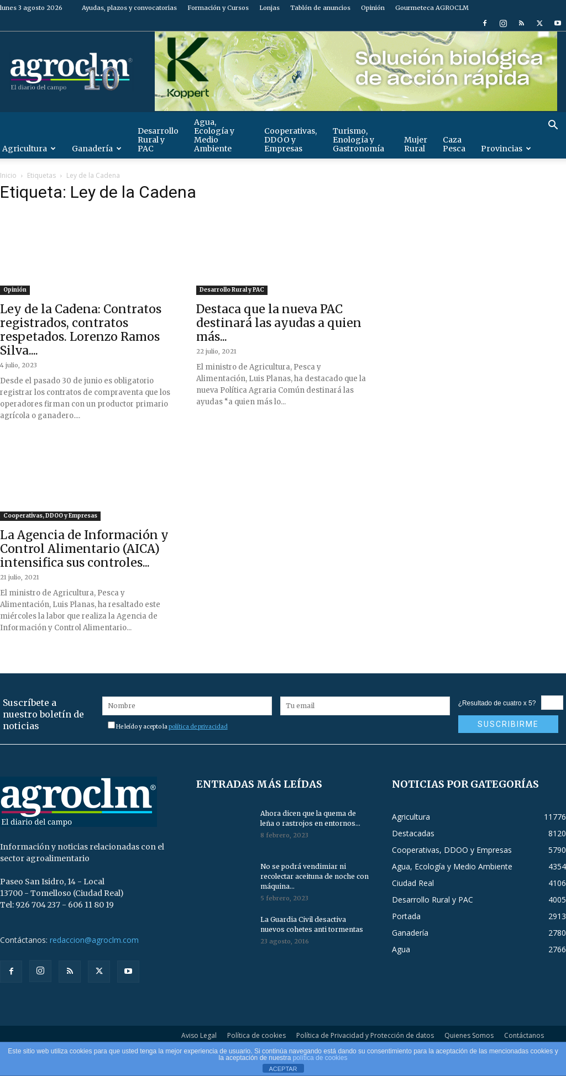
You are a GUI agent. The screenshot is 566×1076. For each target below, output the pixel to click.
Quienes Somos (469, 1035)
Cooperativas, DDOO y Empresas (290, 140)
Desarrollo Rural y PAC (158, 140)
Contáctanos (524, 1035)
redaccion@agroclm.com (94, 940)
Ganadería (97, 149)
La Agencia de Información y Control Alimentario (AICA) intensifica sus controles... (84, 549)
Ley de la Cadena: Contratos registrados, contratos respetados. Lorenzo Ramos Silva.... (80, 330)
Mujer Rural (415, 144)
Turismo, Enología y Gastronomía (358, 140)
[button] (552, 126)
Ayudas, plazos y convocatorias (129, 8)
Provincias (506, 149)
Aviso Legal (199, 1035)
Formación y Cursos (218, 8)
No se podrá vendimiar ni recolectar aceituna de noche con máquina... (314, 876)
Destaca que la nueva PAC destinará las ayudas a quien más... (278, 323)
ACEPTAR (283, 1069)
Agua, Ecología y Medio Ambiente (214, 135)
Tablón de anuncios (320, 8)
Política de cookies (256, 1035)
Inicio (8, 175)
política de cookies (320, 1058)
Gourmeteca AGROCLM (432, 8)
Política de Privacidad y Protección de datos (365, 1035)
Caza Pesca (454, 144)
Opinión (373, 8)
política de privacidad (198, 726)
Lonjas (269, 8)
